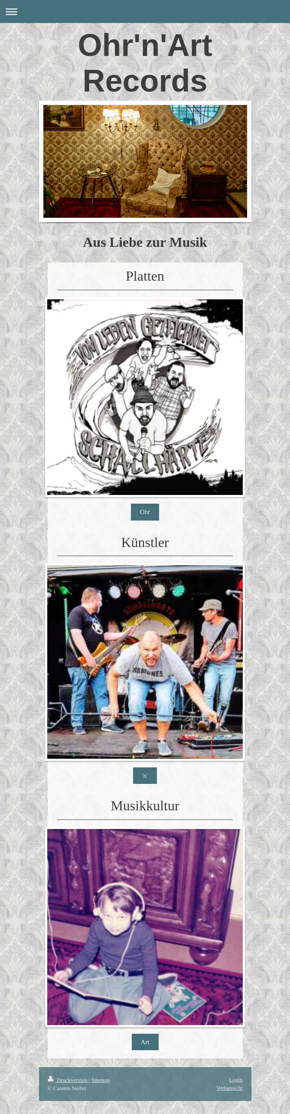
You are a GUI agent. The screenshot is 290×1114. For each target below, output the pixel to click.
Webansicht (229, 1088)
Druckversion (68, 1080)
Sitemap (100, 1080)
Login (235, 1079)
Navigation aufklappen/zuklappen (145, 11)
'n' (145, 775)
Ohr (145, 511)
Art (145, 1042)
